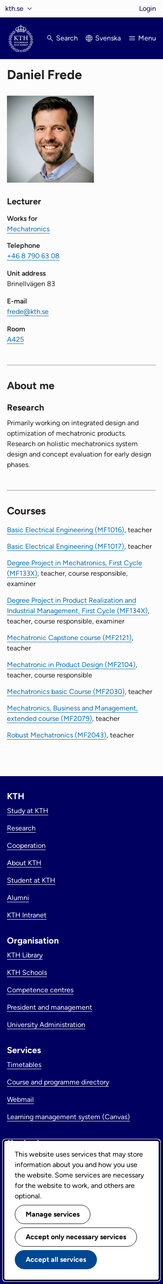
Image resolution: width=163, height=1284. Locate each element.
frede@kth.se (28, 311)
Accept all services (56, 1259)
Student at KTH (31, 880)
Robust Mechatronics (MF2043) (56, 735)
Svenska (108, 38)
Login (147, 8)
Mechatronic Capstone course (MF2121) (69, 638)
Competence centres (40, 990)
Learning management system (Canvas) (68, 1117)
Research (21, 828)
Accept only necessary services (76, 1237)
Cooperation (26, 845)
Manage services (53, 1214)
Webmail (20, 1099)
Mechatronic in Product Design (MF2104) (71, 664)
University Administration (46, 1025)
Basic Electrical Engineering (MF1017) (65, 546)
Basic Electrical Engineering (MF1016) (65, 530)
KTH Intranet (27, 915)
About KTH (24, 863)
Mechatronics (28, 229)
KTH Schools (27, 972)
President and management (49, 1007)
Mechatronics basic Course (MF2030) (66, 691)
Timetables (24, 1065)
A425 (15, 339)
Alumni (18, 898)
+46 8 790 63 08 (33, 256)
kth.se (14, 8)
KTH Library (25, 955)
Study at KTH (27, 811)
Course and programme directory (58, 1082)
